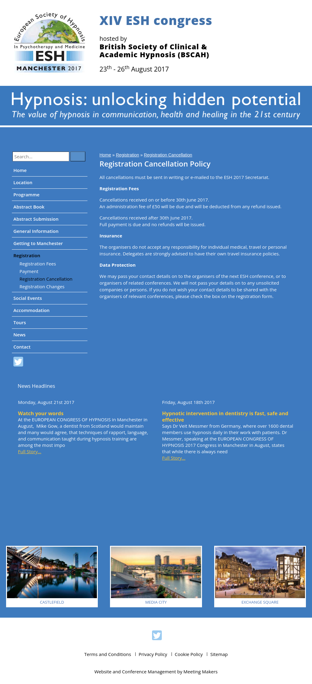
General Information (35, 231)
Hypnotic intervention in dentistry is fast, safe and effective (225, 416)
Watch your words (40, 413)
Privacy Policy (153, 654)
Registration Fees (38, 264)
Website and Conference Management (135, 671)
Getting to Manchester (38, 243)
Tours (19, 322)
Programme (26, 194)
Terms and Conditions (107, 654)
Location (22, 182)
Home (20, 170)
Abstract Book (28, 207)
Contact (21, 347)
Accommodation (31, 310)
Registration (26, 255)
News (19, 334)
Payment (29, 271)
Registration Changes (42, 286)
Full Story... (29, 451)
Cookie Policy (189, 654)
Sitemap (219, 654)
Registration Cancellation (46, 279)
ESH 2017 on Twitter (18, 363)
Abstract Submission (35, 219)
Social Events (27, 298)
